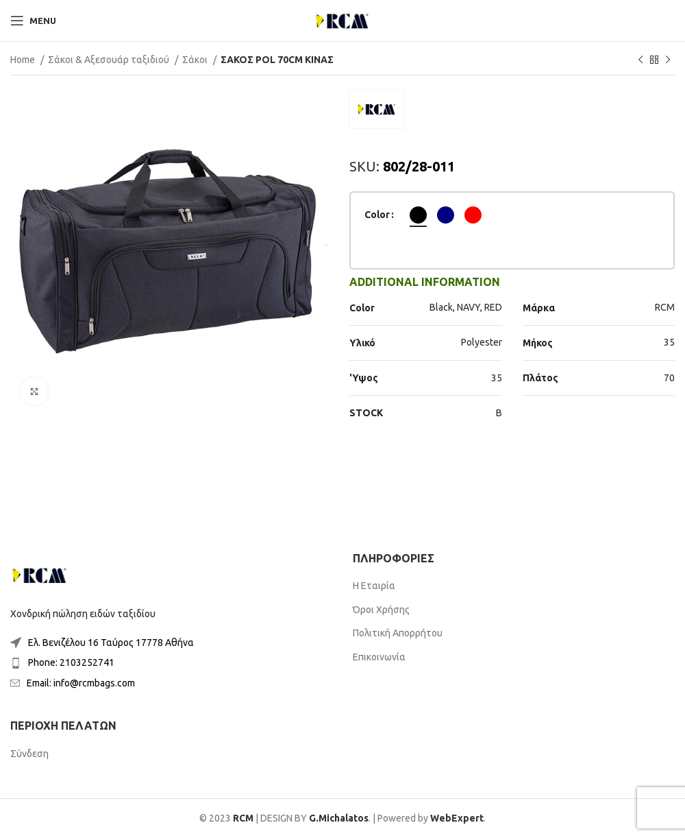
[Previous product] (640, 60)
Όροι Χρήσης (381, 609)
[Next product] (668, 60)
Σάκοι (196, 59)
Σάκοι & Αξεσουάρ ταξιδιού (109, 59)
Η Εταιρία (374, 585)
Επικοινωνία (379, 656)
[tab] (424, 282)
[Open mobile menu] (33, 20)
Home (23, 59)
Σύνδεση (29, 753)
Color (377, 214)
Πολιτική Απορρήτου (398, 632)
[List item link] (171, 642)
